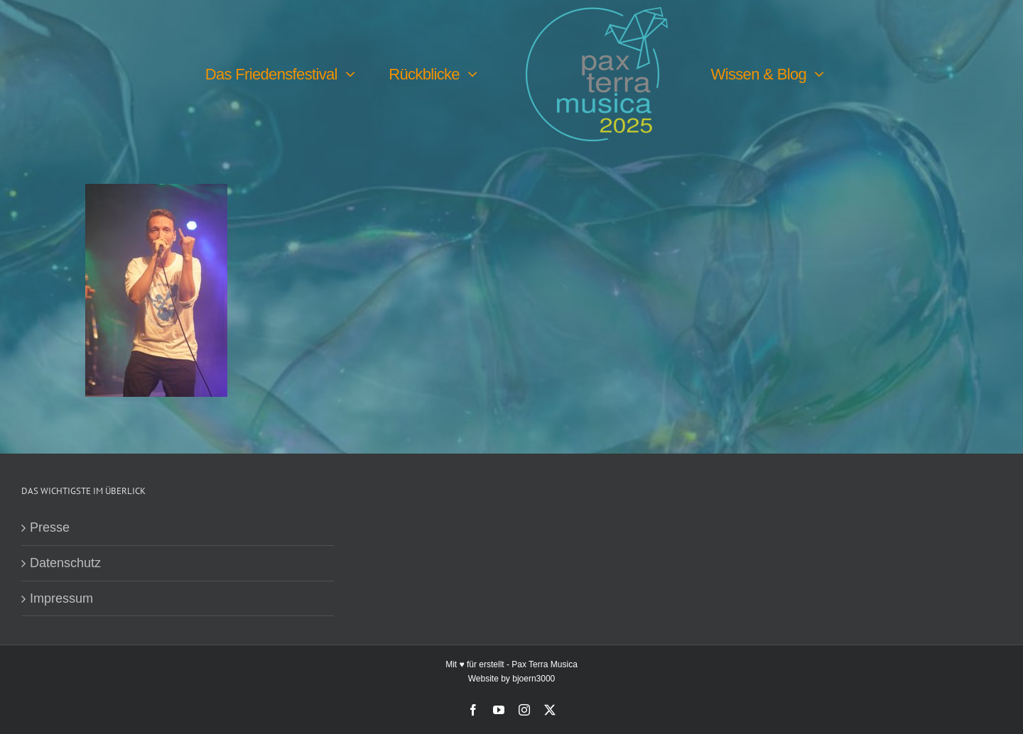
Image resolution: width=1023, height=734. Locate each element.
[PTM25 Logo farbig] (597, 13)
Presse (50, 527)
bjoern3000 (533, 679)
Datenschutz (65, 563)
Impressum (61, 598)
